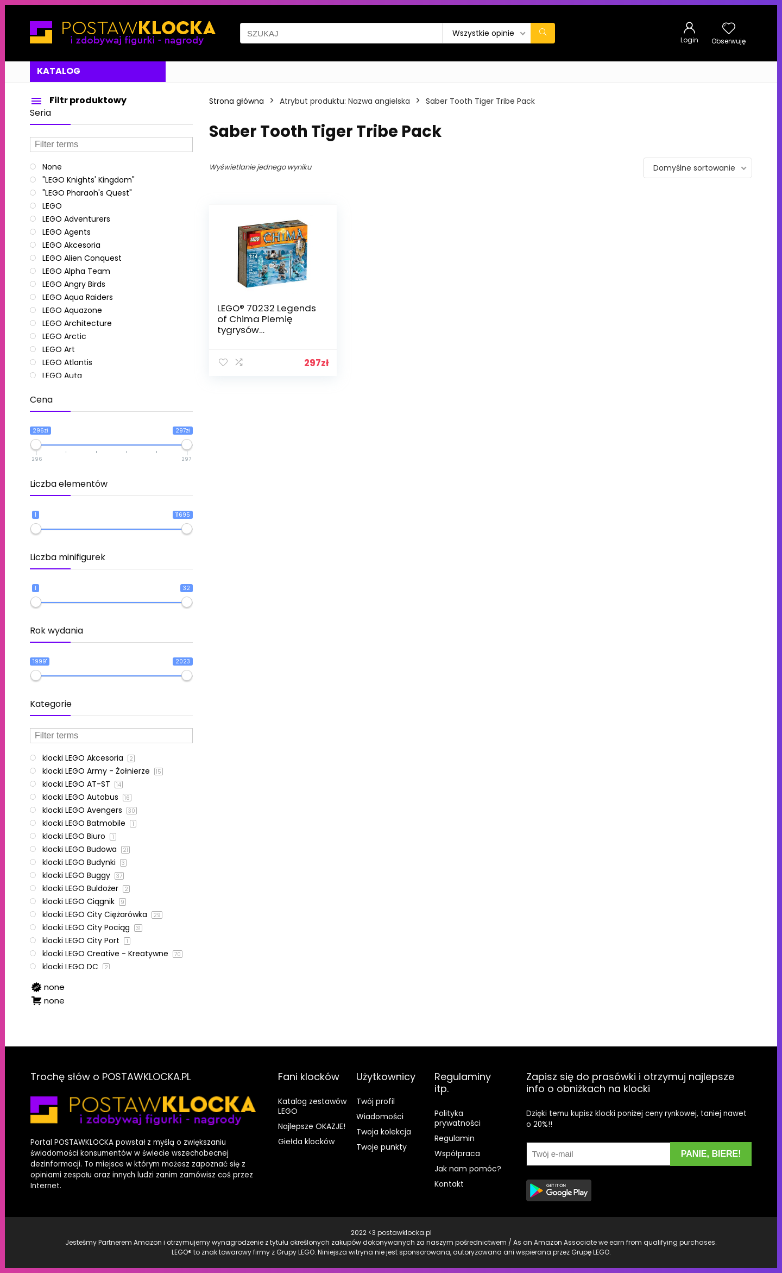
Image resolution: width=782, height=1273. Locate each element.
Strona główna (236, 101)
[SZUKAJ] (543, 33)
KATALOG (58, 71)
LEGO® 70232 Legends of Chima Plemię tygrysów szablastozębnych (266, 324)
